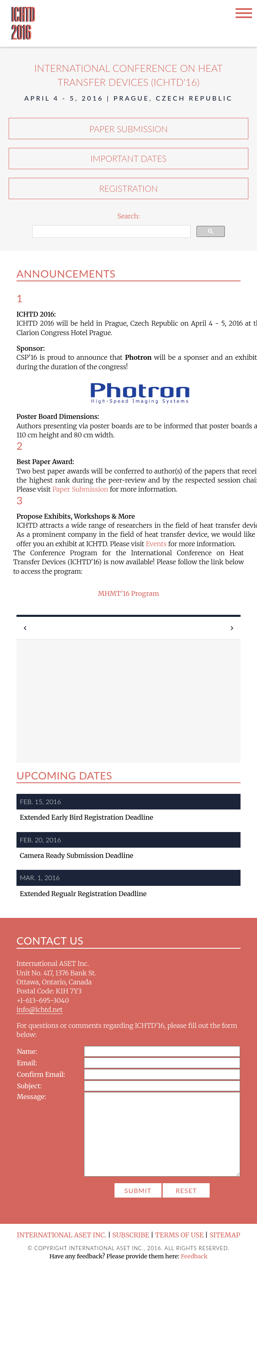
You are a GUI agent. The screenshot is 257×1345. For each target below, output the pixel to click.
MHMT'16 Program (128, 593)
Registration (128, 188)
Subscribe (131, 1235)
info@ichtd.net (39, 1009)
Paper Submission (128, 129)
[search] (110, 232)
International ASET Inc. (62, 1235)
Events (156, 544)
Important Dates (129, 158)
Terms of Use (179, 1235)
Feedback (194, 1256)
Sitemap (225, 1235)
